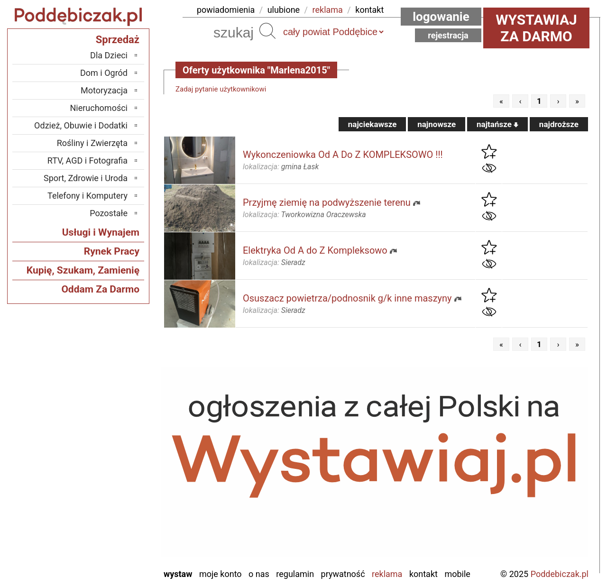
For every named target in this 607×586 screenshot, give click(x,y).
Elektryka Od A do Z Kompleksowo (315, 250)
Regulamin (295, 574)
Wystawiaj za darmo (536, 28)
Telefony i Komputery (87, 196)
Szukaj (267, 31)
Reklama (387, 574)
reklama (328, 10)
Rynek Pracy (111, 251)
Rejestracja (448, 35)
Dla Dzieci (109, 55)
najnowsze (436, 124)
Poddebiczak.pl (560, 574)
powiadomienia (226, 10)
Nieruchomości (99, 108)
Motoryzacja (104, 90)
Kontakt (423, 574)
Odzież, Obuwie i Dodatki (81, 125)
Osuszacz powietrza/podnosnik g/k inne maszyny (347, 298)
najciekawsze (372, 124)
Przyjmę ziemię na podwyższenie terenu (327, 202)
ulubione (283, 10)
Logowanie (441, 16)
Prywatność (343, 574)
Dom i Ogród (104, 73)
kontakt (369, 10)
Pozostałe (109, 213)
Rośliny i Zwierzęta (92, 143)
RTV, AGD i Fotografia (87, 160)
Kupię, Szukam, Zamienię (83, 270)
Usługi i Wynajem (100, 232)
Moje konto (220, 574)
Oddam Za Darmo (100, 289)
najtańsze (497, 124)
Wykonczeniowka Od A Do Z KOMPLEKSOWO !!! (343, 154)
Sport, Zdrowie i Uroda (86, 178)
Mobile (457, 574)
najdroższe (559, 124)
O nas (258, 574)
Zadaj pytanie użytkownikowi (220, 89)
